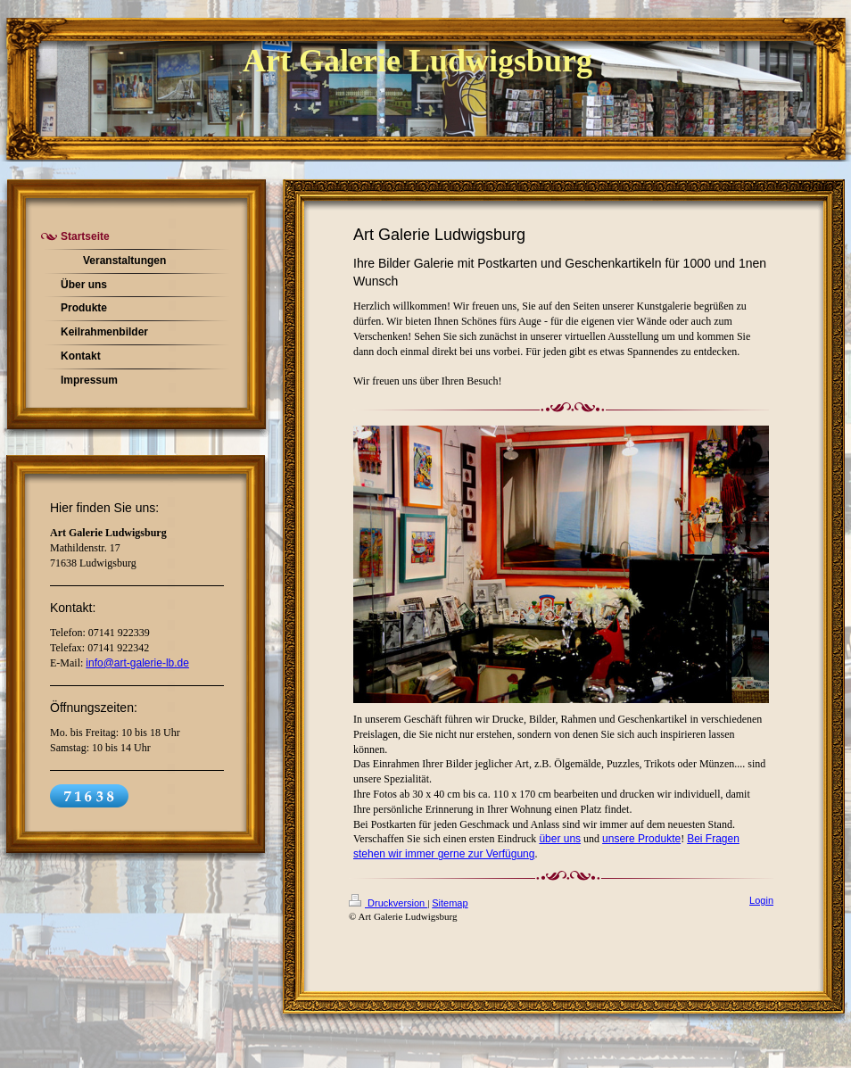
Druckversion (388, 903)
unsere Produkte (641, 838)
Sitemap (449, 903)
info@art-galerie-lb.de (137, 663)
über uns (560, 838)
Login (761, 900)
